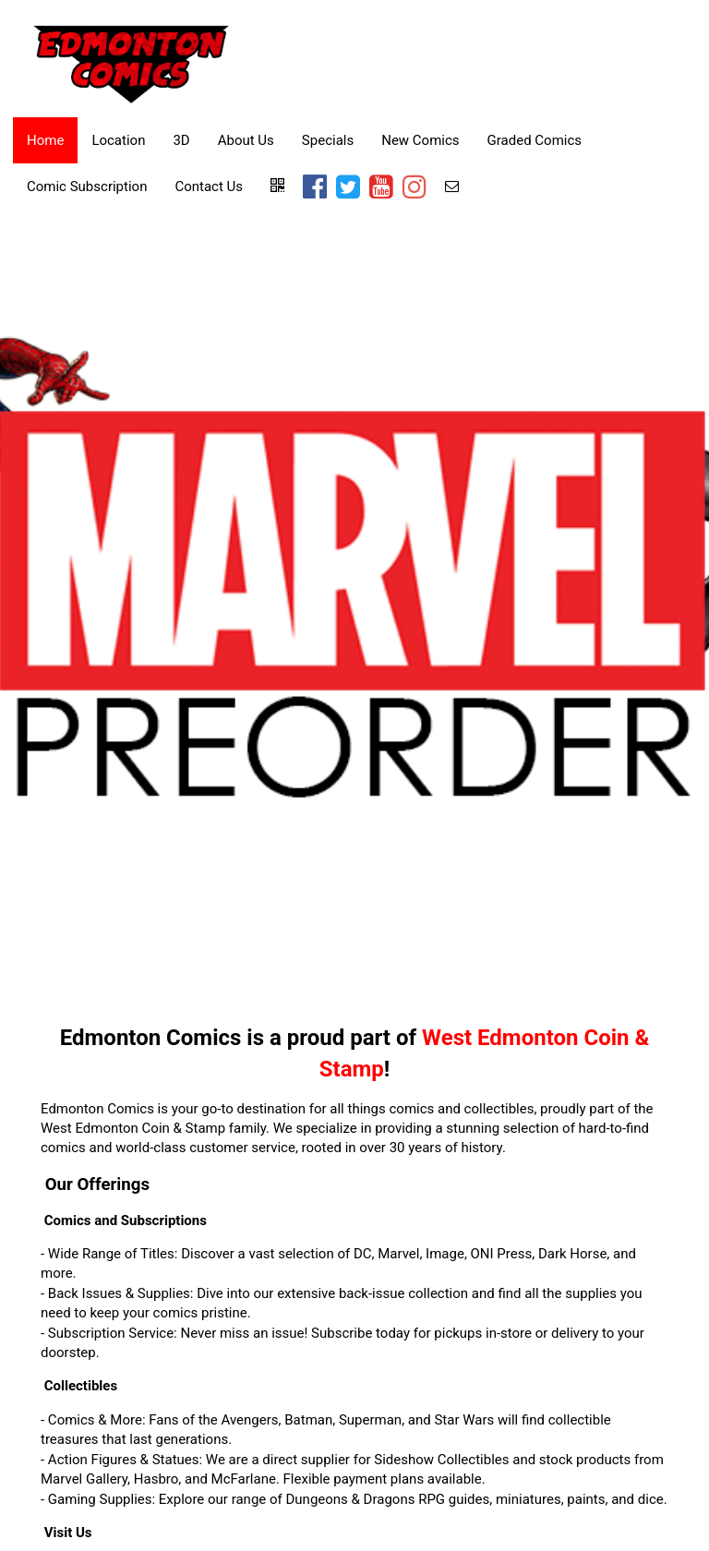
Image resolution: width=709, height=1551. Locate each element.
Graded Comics (534, 140)
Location (118, 140)
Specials (328, 140)
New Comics (420, 140)
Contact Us (208, 186)
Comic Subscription (87, 186)
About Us (246, 140)
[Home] (132, 61)
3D (181, 140)
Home (45, 140)
